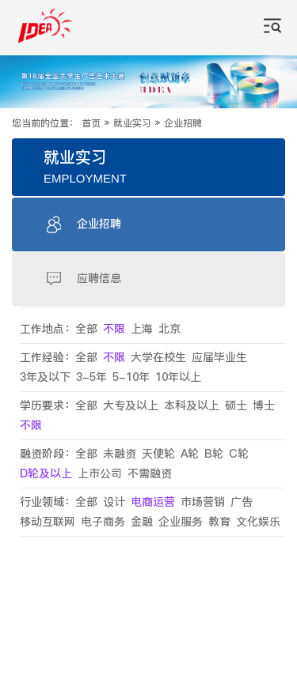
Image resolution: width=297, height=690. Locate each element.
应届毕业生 (219, 357)
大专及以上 (130, 406)
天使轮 (158, 454)
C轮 (239, 454)
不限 (114, 329)
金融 (142, 522)
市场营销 (203, 502)
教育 (219, 522)
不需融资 (150, 474)
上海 (142, 329)
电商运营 (153, 502)
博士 (264, 406)
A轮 (190, 454)
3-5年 (91, 377)
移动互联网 (47, 522)
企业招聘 (183, 123)
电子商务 (103, 522)
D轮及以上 (46, 474)
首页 (91, 123)
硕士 (236, 406)
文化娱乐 (258, 522)
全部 (86, 329)
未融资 (119, 454)
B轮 (213, 454)
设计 (114, 502)
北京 (169, 329)
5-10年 (131, 377)
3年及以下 (45, 377)
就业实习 (132, 123)
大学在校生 (158, 357)
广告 (241, 502)
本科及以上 (191, 406)
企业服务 (180, 522)
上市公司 (100, 474)
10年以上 (178, 377)
